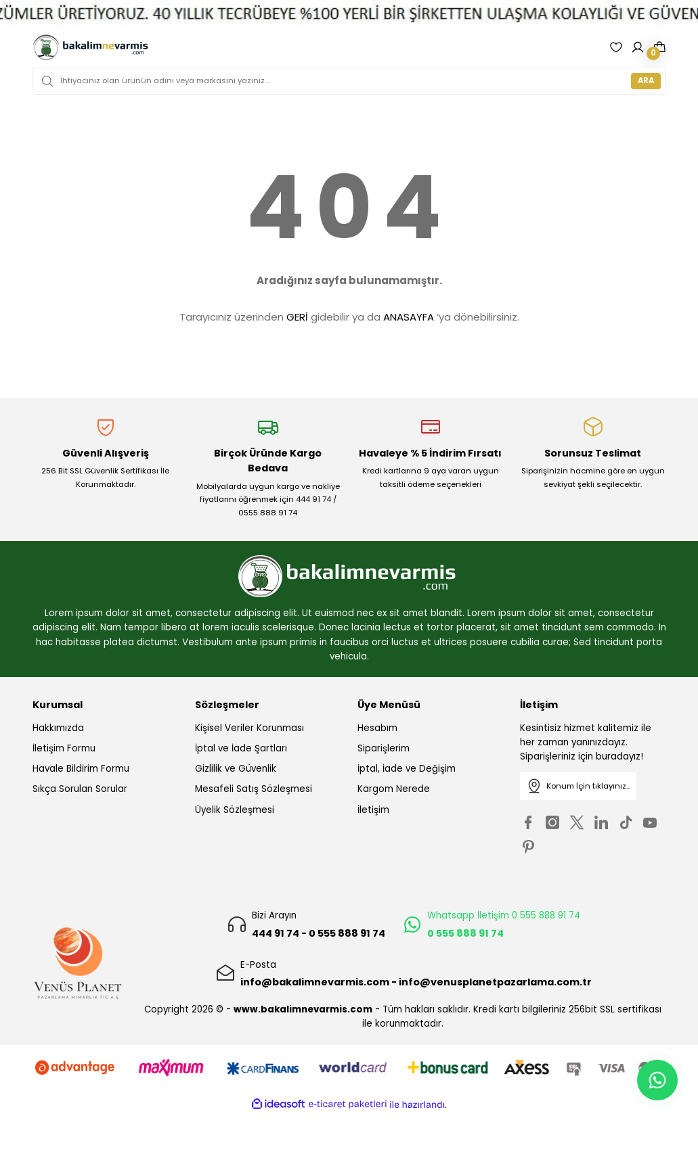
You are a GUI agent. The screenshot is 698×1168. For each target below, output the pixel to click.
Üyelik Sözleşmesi (234, 809)
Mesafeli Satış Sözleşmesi (253, 788)
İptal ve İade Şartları (241, 748)
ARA (646, 80)
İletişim (373, 809)
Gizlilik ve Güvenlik (235, 768)
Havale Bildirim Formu (80, 768)
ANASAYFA (408, 317)
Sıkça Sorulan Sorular (79, 788)
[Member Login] (638, 47)
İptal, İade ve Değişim (406, 768)
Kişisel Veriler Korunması (249, 728)
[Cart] (659, 47)
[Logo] (91, 47)
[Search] (349, 81)
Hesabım (377, 728)
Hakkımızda (58, 728)
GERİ (297, 317)
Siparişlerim (383, 748)
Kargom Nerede (393, 788)
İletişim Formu (63, 748)
